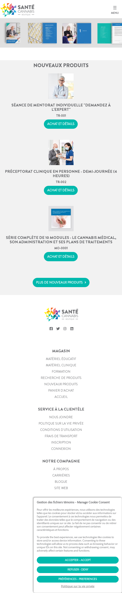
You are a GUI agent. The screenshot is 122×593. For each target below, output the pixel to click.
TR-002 (61, 182)
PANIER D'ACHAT (61, 390)
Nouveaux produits (61, 384)
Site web (61, 488)
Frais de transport (61, 436)
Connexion (61, 448)
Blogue (61, 481)
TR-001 (61, 115)
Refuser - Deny (77, 569)
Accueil (61, 397)
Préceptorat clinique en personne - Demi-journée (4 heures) (61, 173)
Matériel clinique (61, 365)
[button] (61, 282)
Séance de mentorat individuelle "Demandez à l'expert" (61, 107)
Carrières (61, 475)
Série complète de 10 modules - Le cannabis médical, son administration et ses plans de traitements (61, 239)
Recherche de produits (61, 378)
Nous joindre (61, 417)
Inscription (61, 442)
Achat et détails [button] (60, 124)
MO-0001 (61, 248)
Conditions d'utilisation (61, 430)
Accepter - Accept (78, 560)
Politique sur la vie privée (61, 423)
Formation (61, 371)
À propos (61, 469)
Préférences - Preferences (77, 579)
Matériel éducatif (61, 359)
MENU (115, 13)
